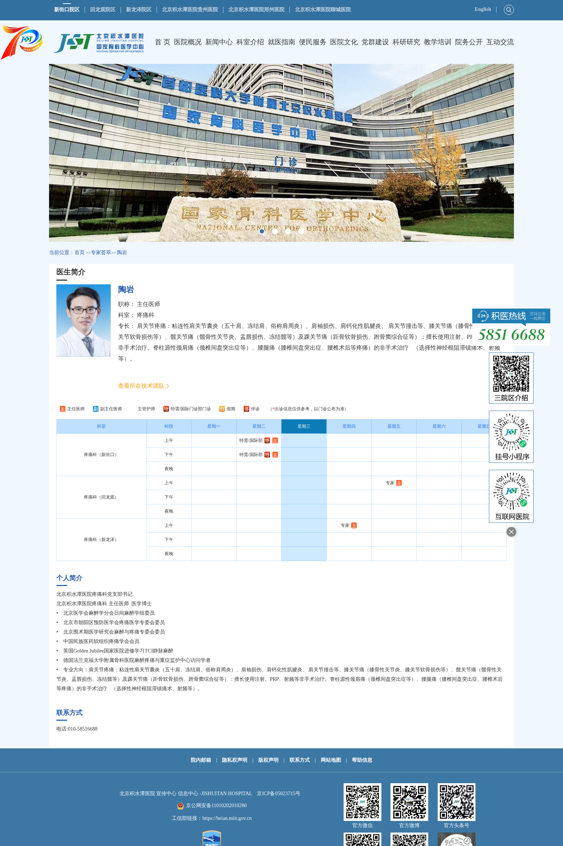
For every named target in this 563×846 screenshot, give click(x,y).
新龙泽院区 (138, 9)
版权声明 (268, 760)
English (483, 9)
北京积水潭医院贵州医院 (190, 9)
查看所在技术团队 (141, 386)
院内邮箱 (201, 760)
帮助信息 (362, 760)
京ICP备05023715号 (278, 793)
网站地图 (331, 760)
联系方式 (299, 760)
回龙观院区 (103, 9)
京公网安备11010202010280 (216, 805)
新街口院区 (67, 9)
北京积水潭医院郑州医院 (256, 9)
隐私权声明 (234, 760)
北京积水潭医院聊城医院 (323, 9)
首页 (79, 252)
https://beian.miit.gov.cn (227, 818)
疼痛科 (145, 315)
